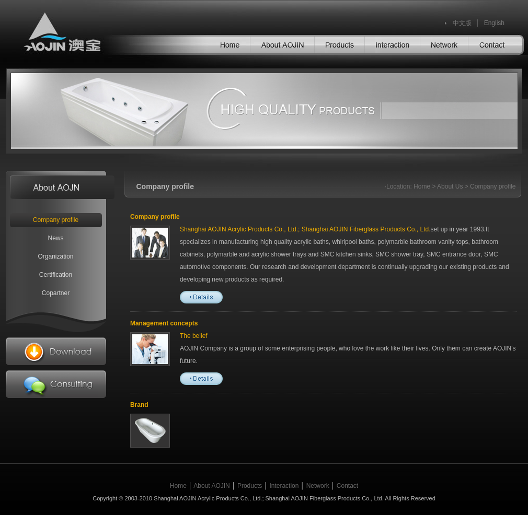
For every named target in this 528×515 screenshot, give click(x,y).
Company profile (55, 220)
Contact (347, 485)
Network (317, 485)
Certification (55, 274)
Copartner (56, 293)
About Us (450, 186)
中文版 (462, 23)
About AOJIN (211, 485)
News (55, 238)
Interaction (284, 485)
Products (249, 485)
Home (422, 186)
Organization (55, 256)
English (494, 23)
